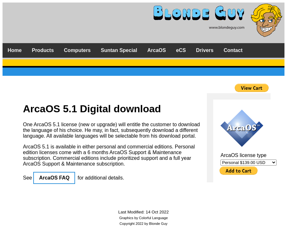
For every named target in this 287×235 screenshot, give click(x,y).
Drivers (205, 50)
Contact (233, 50)
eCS (181, 50)
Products (43, 50)
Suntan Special (119, 50)
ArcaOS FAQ (54, 177)
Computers (77, 50)
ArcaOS (156, 50)
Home (15, 50)
